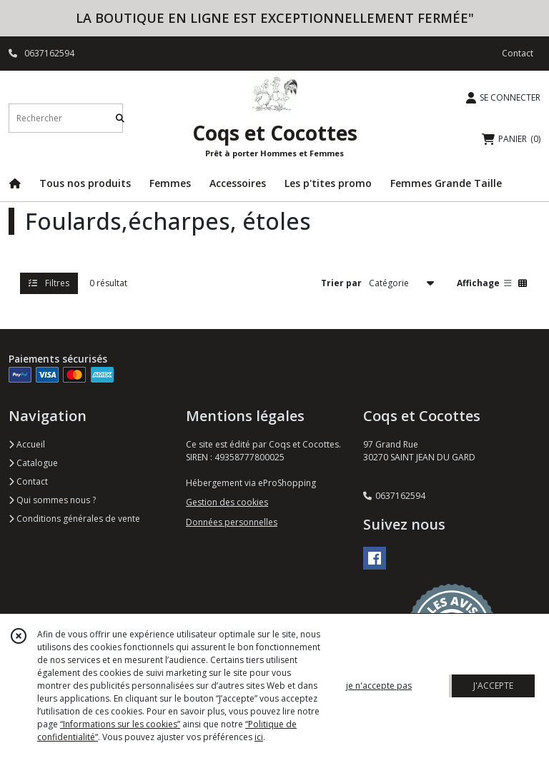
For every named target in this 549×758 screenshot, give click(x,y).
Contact (517, 53)
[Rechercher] (120, 118)
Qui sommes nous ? (52, 500)
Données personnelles (231, 522)
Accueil (27, 444)
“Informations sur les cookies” (120, 724)
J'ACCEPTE (493, 685)
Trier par (341, 283)
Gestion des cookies (227, 502)
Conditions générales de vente (74, 518)
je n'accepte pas (379, 685)
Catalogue (33, 463)
